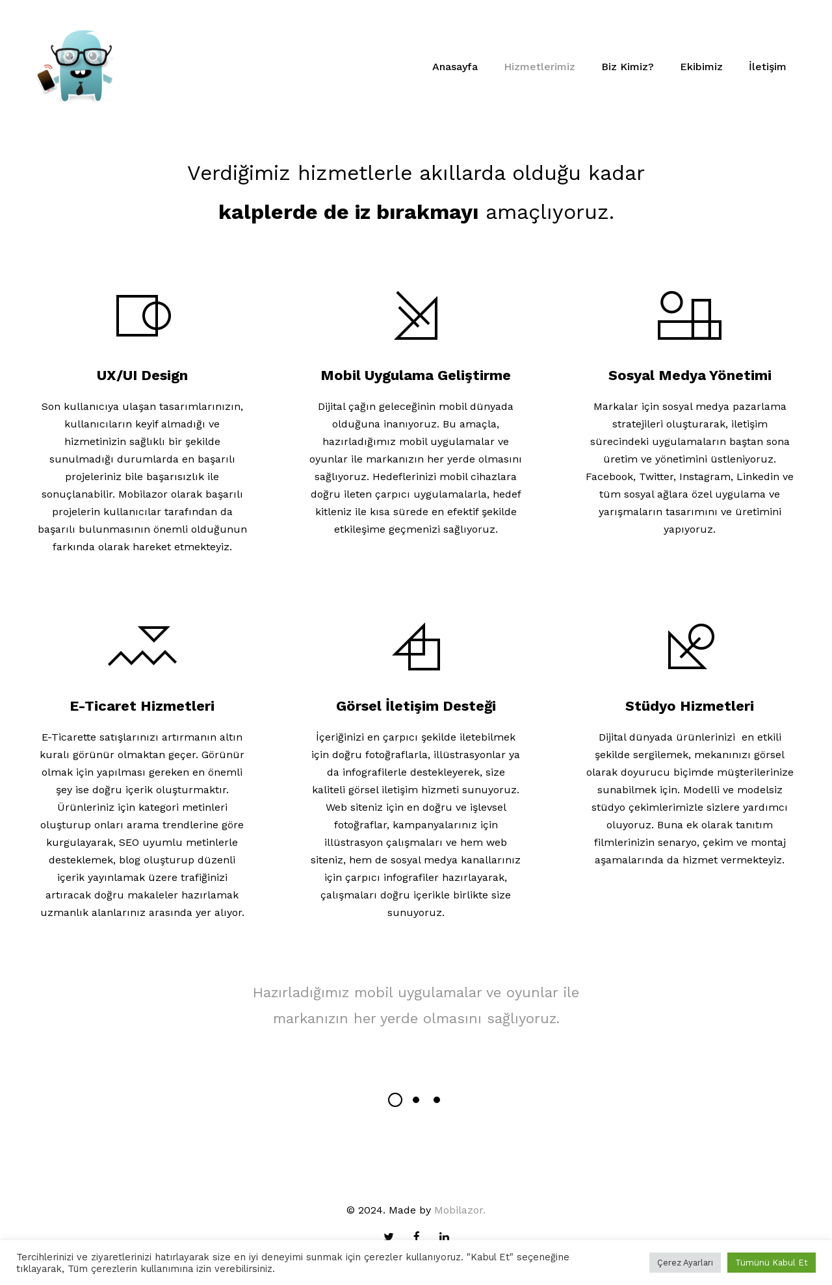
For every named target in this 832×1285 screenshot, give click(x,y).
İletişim (767, 66)
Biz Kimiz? (627, 66)
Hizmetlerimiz (539, 66)
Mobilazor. (460, 1210)
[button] (395, 1100)
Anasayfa (455, 66)
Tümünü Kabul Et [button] (771, 1262)
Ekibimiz (701, 66)
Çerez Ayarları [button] (685, 1262)
